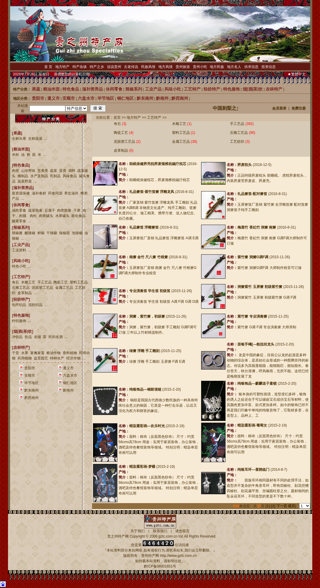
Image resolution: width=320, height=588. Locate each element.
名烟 (37, 337)
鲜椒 (41, 233)
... (46, 139)
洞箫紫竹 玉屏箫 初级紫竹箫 (259, 287)
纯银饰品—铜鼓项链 (145, 389)
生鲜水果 (19, 139)
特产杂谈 (79, 67)
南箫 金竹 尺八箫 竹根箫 (148, 257)
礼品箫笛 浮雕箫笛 (144, 227)
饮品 (28, 337)
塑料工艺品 (79, 282)
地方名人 (234, 67)
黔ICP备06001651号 (160, 566)
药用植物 (25, 358)
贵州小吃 (200, 67)
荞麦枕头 (244, 165)
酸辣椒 (30, 233)
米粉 (15, 155)
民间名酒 (55, 337)
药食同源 (55, 193)
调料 (71, 171)
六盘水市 (70, 375)
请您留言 (182, 531)
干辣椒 (51, 233)
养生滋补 (71, 193)
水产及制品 (39, 176)
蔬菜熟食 (35, 210)
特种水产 (57, 358)
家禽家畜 (37, 353)
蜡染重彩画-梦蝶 (142, 467)
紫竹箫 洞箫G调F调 (252, 257)
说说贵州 (114, 67)
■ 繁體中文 (297, 74)
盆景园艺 (41, 358)
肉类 (15, 171)
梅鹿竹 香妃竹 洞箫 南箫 (256, 227)
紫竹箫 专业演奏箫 (252, 316)
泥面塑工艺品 (42, 288)
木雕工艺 (28, 282)
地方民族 (217, 67)
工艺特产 (154, 117)
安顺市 (29, 375)
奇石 (15, 282)
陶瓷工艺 (60, 282)
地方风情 (165, 67)
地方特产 (62, 67)
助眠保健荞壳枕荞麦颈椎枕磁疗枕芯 (157, 164)
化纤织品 (19, 305)
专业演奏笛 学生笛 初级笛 (150, 291)
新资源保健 (21, 193)
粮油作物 (53, 353)
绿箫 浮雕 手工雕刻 (144, 351)
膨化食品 (78, 216)
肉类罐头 (46, 216)
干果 (77, 210)
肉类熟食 (64, 210)
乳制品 (55, 176)
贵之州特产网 (118, 536)
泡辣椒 (77, 233)
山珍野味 (28, 171)
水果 (24, 353)
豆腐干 (50, 210)
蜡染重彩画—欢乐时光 (147, 426)
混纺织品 (35, 305)
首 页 (48, 67)
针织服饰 (19, 321)
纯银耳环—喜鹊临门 (253, 469)
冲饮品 (17, 337)
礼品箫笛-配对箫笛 (252, 194)
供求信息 (251, 67)
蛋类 (62, 171)
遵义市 (68, 368)
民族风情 (148, 67)
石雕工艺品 (21, 288)
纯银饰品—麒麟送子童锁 (257, 383)
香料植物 (70, 353)
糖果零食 (19, 221)
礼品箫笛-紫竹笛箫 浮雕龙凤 (151, 192)
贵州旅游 (183, 67)
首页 (117, 117)
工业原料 (19, 250)
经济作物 (73, 358)
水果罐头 (62, 216)
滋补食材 (39, 193)
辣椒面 (64, 233)
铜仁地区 (70, 383)
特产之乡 (97, 67)
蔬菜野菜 (25, 181)
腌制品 (23, 176)
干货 (15, 353)
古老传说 (131, 67)
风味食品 (70, 176)
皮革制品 (25, 293)
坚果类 (42, 171)
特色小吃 (19, 266)
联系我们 (160, 531)
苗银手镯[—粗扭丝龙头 (255, 344)
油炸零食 (19, 210)
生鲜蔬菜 (35, 139)
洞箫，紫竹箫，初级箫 (147, 316)
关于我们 (137, 531)
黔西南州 (31, 398)
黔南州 (68, 390)
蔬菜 (53, 171)
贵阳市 (29, 368)
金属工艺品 (64, 288)
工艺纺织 (237, 142)
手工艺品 (44, 282)
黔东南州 (31, 390)
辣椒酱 (17, 233)
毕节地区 (31, 383)
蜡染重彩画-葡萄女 (252, 425)
